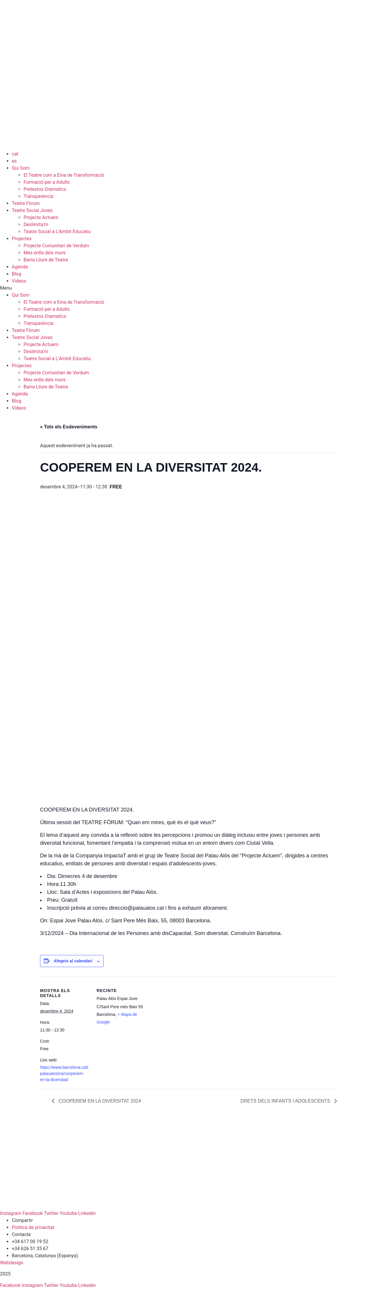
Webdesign (11, 1262)
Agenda (20, 267)
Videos (19, 281)
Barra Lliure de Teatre (46, 260)
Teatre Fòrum (26, 203)
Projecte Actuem (41, 217)
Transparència (38, 196)
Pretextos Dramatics (45, 189)
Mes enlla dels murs (45, 253)
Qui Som (20, 168)
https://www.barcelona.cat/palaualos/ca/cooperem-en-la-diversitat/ (64, 1073)
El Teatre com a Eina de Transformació (64, 175)
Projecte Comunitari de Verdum (56, 245)
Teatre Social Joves (32, 210)
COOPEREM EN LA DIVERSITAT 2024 (99, 1100)
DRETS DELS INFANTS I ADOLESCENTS (285, 1100)
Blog (16, 274)
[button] (188, 288)
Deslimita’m (36, 224)
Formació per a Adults (47, 182)
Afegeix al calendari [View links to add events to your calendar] (73, 961)
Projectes (22, 238)
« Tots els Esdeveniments (68, 426)
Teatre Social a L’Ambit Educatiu (57, 231)
